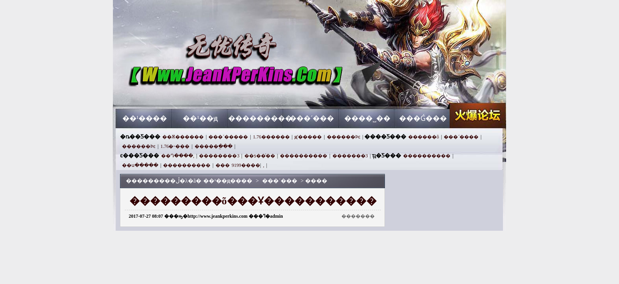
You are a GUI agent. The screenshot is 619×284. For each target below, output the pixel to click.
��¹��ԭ (200, 118)
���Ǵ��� (423, 118)
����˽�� (367, 118)
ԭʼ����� (308, 137)
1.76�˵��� (174, 146)
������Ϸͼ (343, 137)
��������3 (219, 156)
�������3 (350, 156)
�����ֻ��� (214, 146)
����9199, (248, 165)
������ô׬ (423, 137)
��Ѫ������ (183, 137)
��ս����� (140, 165)
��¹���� (144, 118)
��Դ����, (177, 156)
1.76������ (271, 137)
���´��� (311, 118)
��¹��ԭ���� (191, 95)
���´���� (461, 137)
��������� (256, 118)
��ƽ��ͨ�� (259, 156)
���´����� (228, 137)
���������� (303, 156)
